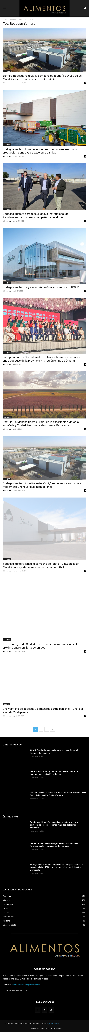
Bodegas (7, 71)
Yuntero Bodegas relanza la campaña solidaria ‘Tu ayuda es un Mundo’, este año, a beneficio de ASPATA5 (42, 77)
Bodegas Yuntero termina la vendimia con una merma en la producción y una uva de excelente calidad (40, 150)
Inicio (5, 19)
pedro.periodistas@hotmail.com (26, 984)
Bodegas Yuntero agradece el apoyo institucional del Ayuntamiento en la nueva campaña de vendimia (36, 215)
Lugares (6, 704)
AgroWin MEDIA (53, 1023)
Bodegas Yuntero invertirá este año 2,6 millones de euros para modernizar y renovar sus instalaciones (42, 485)
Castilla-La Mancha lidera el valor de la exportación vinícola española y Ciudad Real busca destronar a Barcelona (41, 423)
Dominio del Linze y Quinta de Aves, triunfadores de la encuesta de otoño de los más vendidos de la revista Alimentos (54, 825)
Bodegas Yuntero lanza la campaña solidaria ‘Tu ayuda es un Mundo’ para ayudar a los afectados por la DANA (41, 565)
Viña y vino (7, 417)
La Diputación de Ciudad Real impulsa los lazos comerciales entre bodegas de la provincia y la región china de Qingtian (41, 359)
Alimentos (7, 83)
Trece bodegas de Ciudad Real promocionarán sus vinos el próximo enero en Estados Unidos (40, 646)
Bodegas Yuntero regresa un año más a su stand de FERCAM (41, 287)
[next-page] (52, 729)
